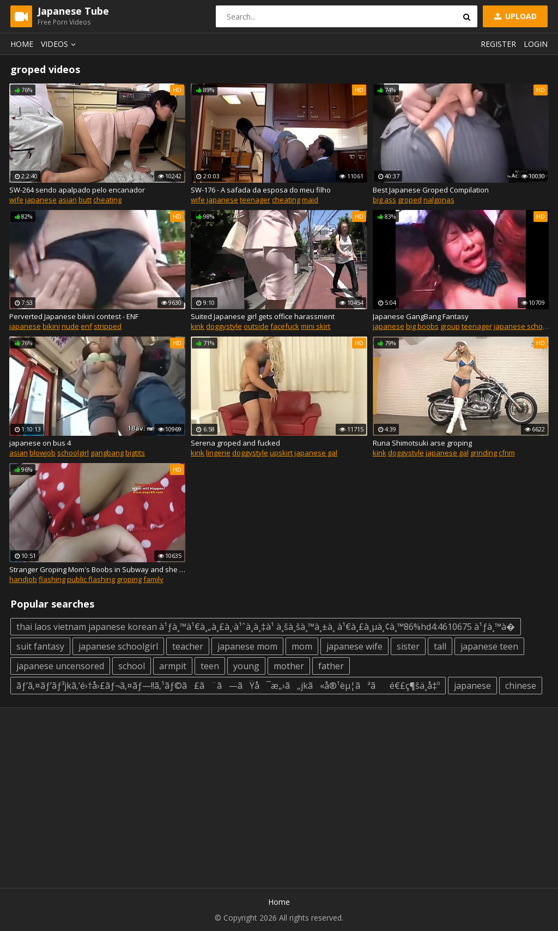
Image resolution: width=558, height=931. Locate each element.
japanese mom (247, 646)
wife (16, 200)
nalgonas (438, 200)
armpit (172, 666)
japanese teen (489, 646)
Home (21, 44)
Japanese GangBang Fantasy (421, 316)
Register (498, 44)
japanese (41, 200)
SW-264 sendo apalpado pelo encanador (77, 190)
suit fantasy (40, 646)
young (246, 666)
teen (210, 666)
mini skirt (315, 326)
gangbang (107, 453)
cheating (107, 200)
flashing (52, 579)
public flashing (91, 579)
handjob (23, 579)
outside (256, 326)
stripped (108, 326)
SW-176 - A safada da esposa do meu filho (261, 190)
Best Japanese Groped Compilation (431, 190)
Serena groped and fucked (235, 443)
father (331, 666)
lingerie (218, 453)
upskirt (281, 453)
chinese (520, 686)
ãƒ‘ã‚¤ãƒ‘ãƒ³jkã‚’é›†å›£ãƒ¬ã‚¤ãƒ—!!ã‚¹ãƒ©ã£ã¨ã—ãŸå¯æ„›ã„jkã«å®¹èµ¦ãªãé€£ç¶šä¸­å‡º (228, 686)
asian (67, 200)
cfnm (507, 453)
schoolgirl (73, 453)
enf (86, 326)
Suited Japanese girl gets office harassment (263, 316)
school (131, 666)
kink (197, 326)
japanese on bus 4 (40, 443)
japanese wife (354, 646)
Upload (514, 16)
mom (302, 646)
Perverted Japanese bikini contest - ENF (73, 316)
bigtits (135, 453)
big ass (384, 200)
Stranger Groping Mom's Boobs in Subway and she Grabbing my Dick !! (97, 569)
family (153, 579)
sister (408, 646)
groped (410, 200)
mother (289, 666)
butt (85, 200)
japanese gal (315, 453)
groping (129, 579)
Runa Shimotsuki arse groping (422, 443)
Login (536, 44)
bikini (51, 326)
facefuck (284, 326)
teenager (255, 200)
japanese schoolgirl (118, 646)
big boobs (422, 326)
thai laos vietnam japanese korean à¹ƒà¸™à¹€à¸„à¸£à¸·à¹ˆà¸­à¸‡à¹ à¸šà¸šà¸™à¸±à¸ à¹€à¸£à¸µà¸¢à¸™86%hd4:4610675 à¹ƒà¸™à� (265, 627)
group (450, 326)
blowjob (42, 453)
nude (70, 326)
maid (310, 200)
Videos (60, 44)
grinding (483, 453)
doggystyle (224, 326)
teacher (187, 646)
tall (440, 646)
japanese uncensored (60, 666)
